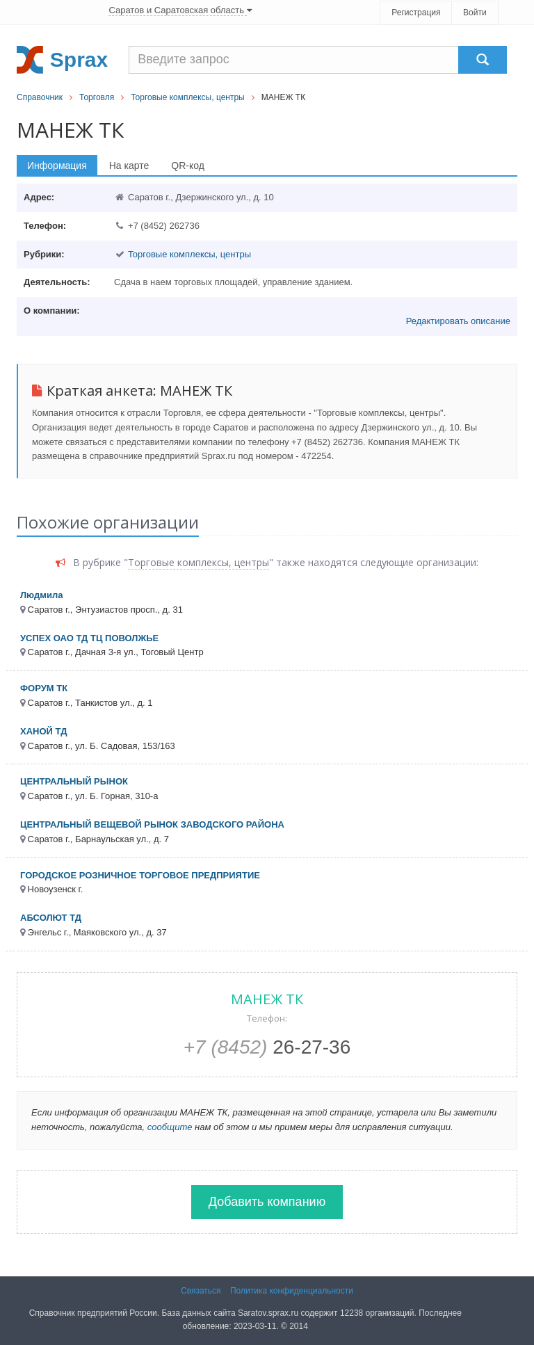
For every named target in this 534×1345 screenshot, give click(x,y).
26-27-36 (267, 1047)
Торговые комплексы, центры (188, 97)
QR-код (187, 165)
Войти (475, 12)
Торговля (96, 97)
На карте (129, 165)
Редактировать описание (458, 321)
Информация (57, 165)
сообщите (170, 1127)
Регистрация (415, 12)
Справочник (40, 97)
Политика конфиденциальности (291, 1291)
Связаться (201, 1291)
